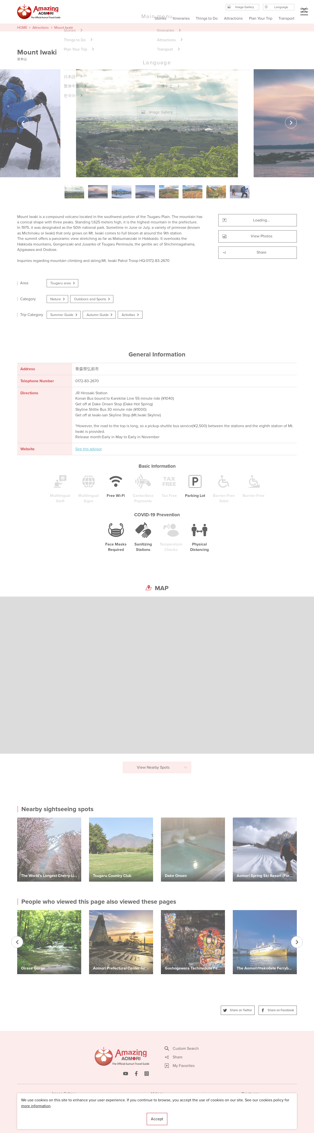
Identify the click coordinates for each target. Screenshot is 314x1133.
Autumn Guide (100, 314)
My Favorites (180, 1066)
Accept (157, 1119)
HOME (22, 27)
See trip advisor (88, 449)
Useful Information (187, 1114)
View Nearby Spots (162, 767)
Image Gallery (64, 1093)
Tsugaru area (63, 283)
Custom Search (182, 1049)
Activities (131, 314)
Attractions (40, 27)
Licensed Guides (125, 1114)
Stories (160, 18)
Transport (286, 18)
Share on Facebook (277, 1010)
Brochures (250, 1093)
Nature (57, 299)
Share (244, 252)
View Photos (247, 236)
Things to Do (207, 18)
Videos (157, 1093)
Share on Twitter (237, 1010)
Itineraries (181, 18)
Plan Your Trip (260, 18)
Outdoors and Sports (92, 299)
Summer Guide (64, 314)
